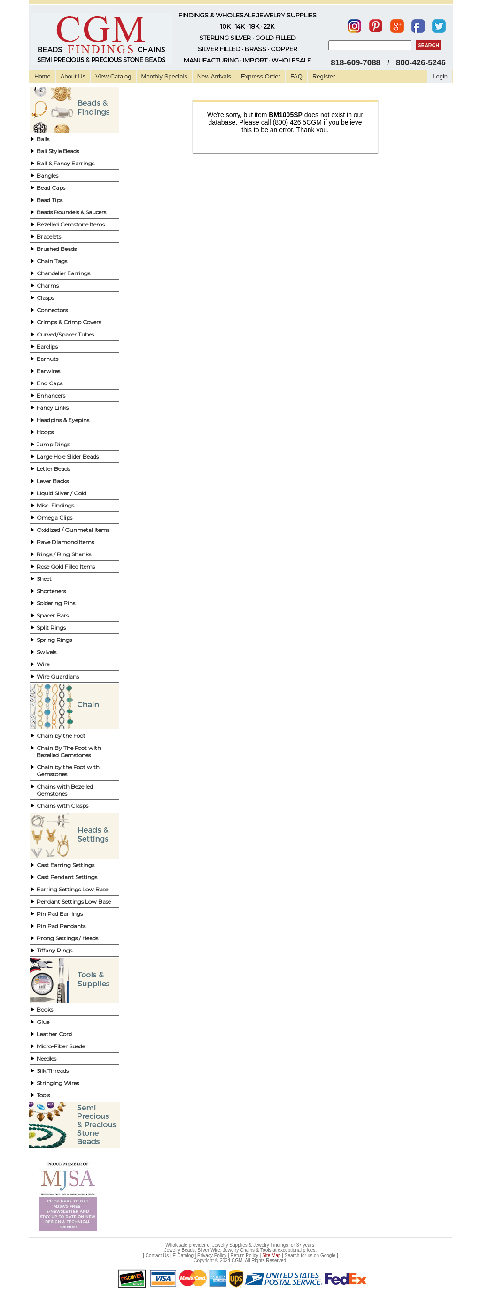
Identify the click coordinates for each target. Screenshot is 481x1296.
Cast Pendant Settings (67, 877)
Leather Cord (54, 1034)
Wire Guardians (58, 676)
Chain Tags (52, 261)
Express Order (260, 76)
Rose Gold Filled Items (66, 566)
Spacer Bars (53, 615)
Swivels (46, 652)
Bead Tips (49, 199)
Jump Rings (53, 444)
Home (42, 76)
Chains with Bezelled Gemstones (65, 790)
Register (323, 76)
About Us (73, 76)
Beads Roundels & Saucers (71, 212)
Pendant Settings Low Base (74, 901)
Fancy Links (53, 407)
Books (45, 1009)
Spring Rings (54, 639)
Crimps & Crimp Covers (69, 322)
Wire (43, 664)
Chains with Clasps (62, 805)
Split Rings (51, 627)
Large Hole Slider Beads (68, 456)
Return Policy (244, 1255)
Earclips (47, 346)
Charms (48, 285)
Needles (46, 1058)
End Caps (49, 383)
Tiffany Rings (54, 950)
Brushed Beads (57, 248)
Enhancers (51, 395)
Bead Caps (51, 187)
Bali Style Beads (58, 151)
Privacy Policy (211, 1255)
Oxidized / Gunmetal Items (73, 529)
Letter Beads (53, 468)
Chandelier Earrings (63, 273)
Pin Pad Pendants (61, 925)
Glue (43, 1021)
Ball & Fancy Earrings (65, 163)
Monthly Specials (164, 76)
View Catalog (113, 76)
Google (327, 1255)
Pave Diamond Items (65, 542)
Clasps (45, 297)
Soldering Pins (56, 603)
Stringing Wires (58, 1082)
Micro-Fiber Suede (61, 1046)
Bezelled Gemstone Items (71, 224)
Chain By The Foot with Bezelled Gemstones (69, 751)
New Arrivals (214, 76)
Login (440, 76)
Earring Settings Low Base (72, 889)
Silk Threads (53, 1070)
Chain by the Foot (61, 735)
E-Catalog (182, 1255)
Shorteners (51, 590)
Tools (43, 1095)
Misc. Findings (55, 505)
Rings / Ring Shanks (64, 554)
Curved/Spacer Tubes (65, 334)
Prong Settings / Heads (67, 938)
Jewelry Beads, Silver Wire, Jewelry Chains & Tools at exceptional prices (240, 1250)
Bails (43, 138)
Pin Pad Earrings (60, 913)
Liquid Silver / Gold (61, 493)
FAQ (296, 76)
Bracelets (49, 236)
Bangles (47, 175)
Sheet (44, 578)
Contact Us (157, 1255)
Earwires (48, 371)
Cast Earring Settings (65, 864)
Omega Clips (54, 517)
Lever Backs (53, 480)
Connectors (52, 309)
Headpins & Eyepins (63, 419)
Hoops (45, 432)
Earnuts (47, 358)
